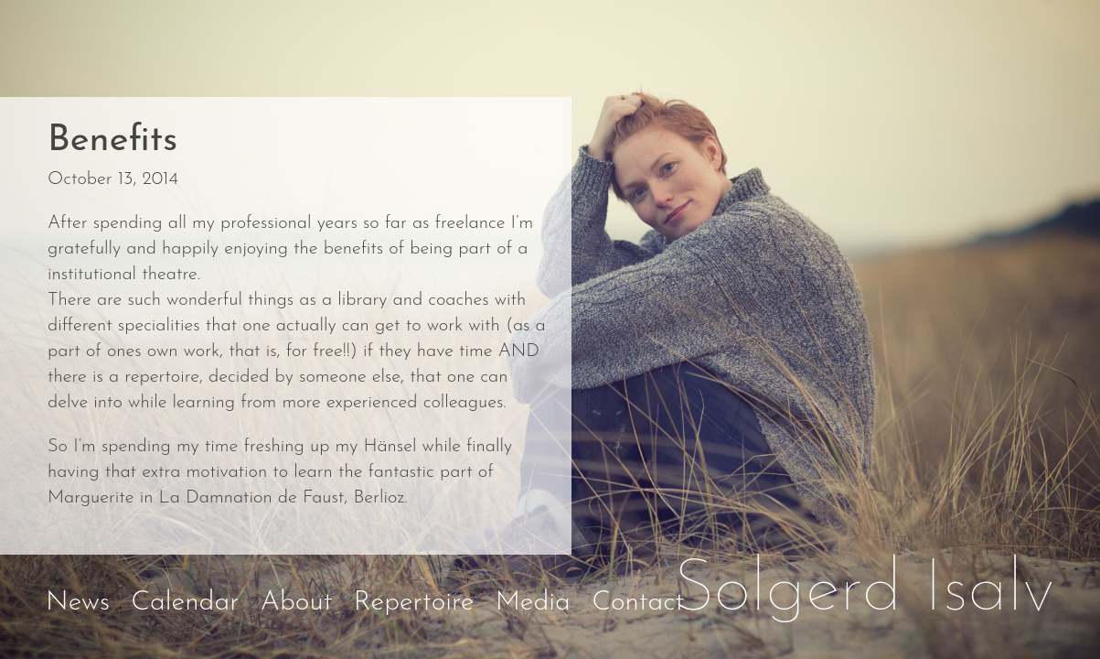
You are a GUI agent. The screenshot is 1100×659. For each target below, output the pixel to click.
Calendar (185, 603)
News (78, 603)
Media (533, 603)
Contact (638, 603)
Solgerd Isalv (864, 591)
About (297, 603)
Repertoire (414, 603)
